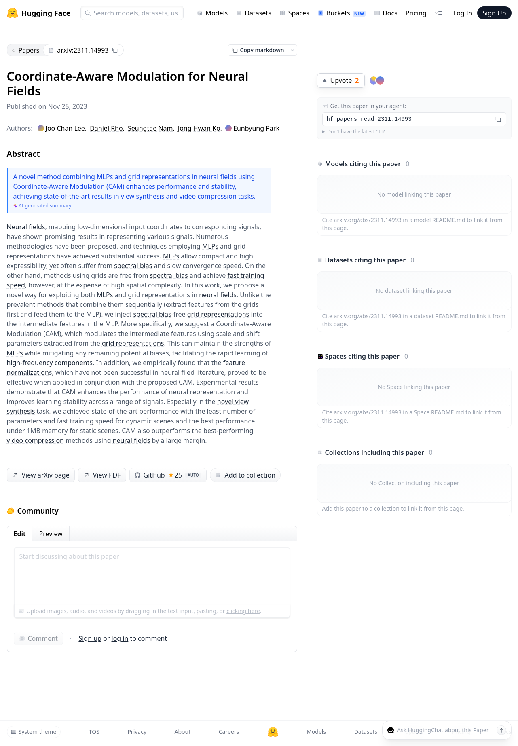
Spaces (294, 12)
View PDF (101, 475)
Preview (50, 533)
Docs (385, 12)
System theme (34, 731)
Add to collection (245, 475)
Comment (38, 638)
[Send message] (501, 730)
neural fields (218, 294)
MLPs (210, 246)
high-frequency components (50, 362)
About (183, 731)
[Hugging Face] (273, 732)
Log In (462, 12)
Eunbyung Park (256, 128)
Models (212, 12)
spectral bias (133, 265)
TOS (94, 731)
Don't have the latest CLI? (356, 132)
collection (387, 508)
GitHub (168, 475)
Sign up (89, 638)
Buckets (341, 12)
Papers (25, 50)
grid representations (218, 314)
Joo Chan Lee (65, 128)
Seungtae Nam (150, 128)
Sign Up (494, 12)
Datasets (253, 12)
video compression (35, 440)
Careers (229, 731)
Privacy (136, 731)
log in (120, 638)
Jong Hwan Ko (199, 128)
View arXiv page (40, 475)
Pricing (416, 12)
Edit (20, 533)
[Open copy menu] (292, 50)
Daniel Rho (106, 128)
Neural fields (26, 226)
